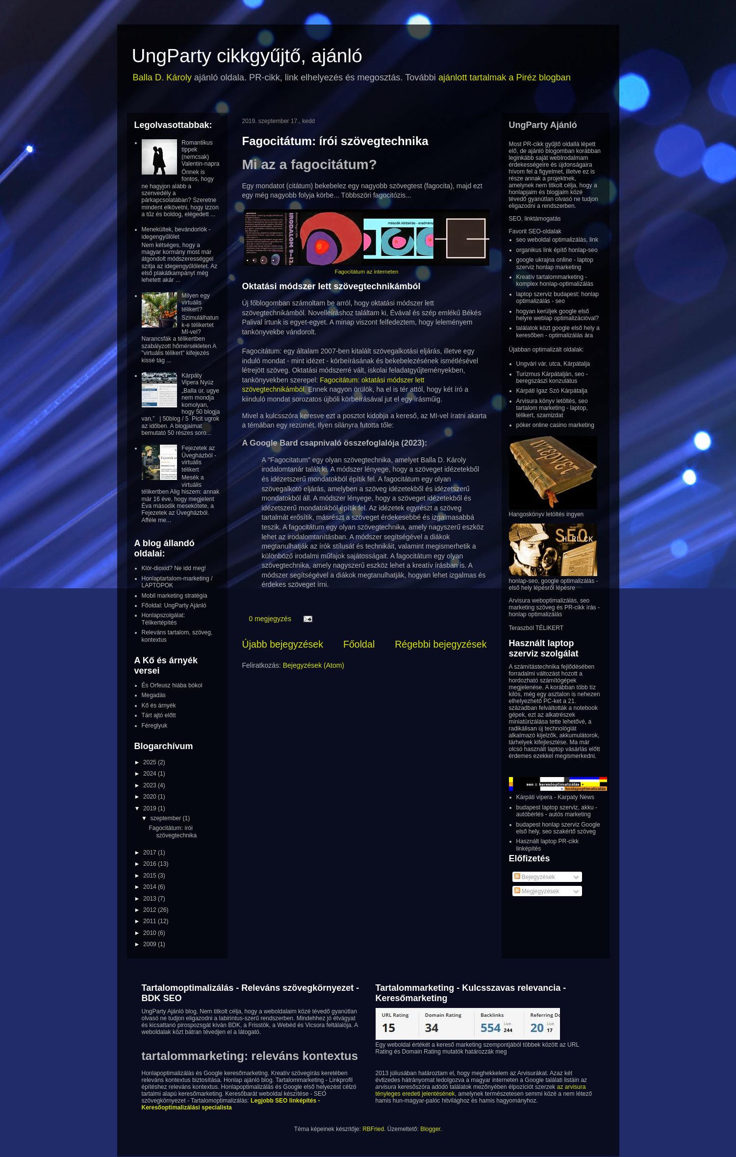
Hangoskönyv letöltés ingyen (546, 514)
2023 (150, 785)
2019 (150, 808)
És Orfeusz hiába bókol (172, 685)
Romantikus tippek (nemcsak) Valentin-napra (200, 153)
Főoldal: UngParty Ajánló (174, 605)
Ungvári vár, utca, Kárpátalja (553, 363)
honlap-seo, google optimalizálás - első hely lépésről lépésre (553, 584)
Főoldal (359, 644)
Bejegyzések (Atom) (313, 665)
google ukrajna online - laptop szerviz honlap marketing (554, 263)
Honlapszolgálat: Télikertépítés (163, 619)
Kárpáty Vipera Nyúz (197, 379)
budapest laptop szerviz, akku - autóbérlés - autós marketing (556, 811)
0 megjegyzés (270, 619)
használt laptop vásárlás (555, 749)
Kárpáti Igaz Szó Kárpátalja (551, 390)
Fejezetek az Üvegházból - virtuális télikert (198, 459)
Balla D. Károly (162, 77)
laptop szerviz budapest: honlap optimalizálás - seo (557, 297)
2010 (150, 933)
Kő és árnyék (159, 705)
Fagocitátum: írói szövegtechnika (335, 141)
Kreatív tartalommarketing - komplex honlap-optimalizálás (554, 280)
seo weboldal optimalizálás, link (557, 239)
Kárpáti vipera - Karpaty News (555, 797)
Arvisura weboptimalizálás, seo (549, 600)
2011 (150, 921)
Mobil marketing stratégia (174, 595)
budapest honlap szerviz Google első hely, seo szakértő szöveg (558, 828)
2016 (150, 863)
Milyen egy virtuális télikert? (195, 302)
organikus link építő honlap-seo (557, 250)
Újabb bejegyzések (283, 644)
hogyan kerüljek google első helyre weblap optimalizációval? (557, 315)
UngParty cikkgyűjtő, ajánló (247, 55)
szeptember (166, 818)
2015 (150, 875)
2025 (150, 762)
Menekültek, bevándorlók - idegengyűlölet (176, 233)
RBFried (373, 1129)
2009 (150, 944)
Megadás (154, 695)
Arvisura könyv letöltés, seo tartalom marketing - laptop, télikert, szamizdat (552, 408)
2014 (150, 886)
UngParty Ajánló (543, 125)
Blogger (430, 1129)
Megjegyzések (536, 891)
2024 (150, 773)
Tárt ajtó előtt (159, 715)
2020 (150, 796)
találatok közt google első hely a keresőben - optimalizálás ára (558, 331)
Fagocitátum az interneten (366, 272)
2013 (150, 898)
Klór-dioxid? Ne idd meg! (174, 568)
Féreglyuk (155, 725)
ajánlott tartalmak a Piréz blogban (504, 77)
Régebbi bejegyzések (440, 644)
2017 (150, 852)
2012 (150, 909)
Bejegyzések (534, 877)
